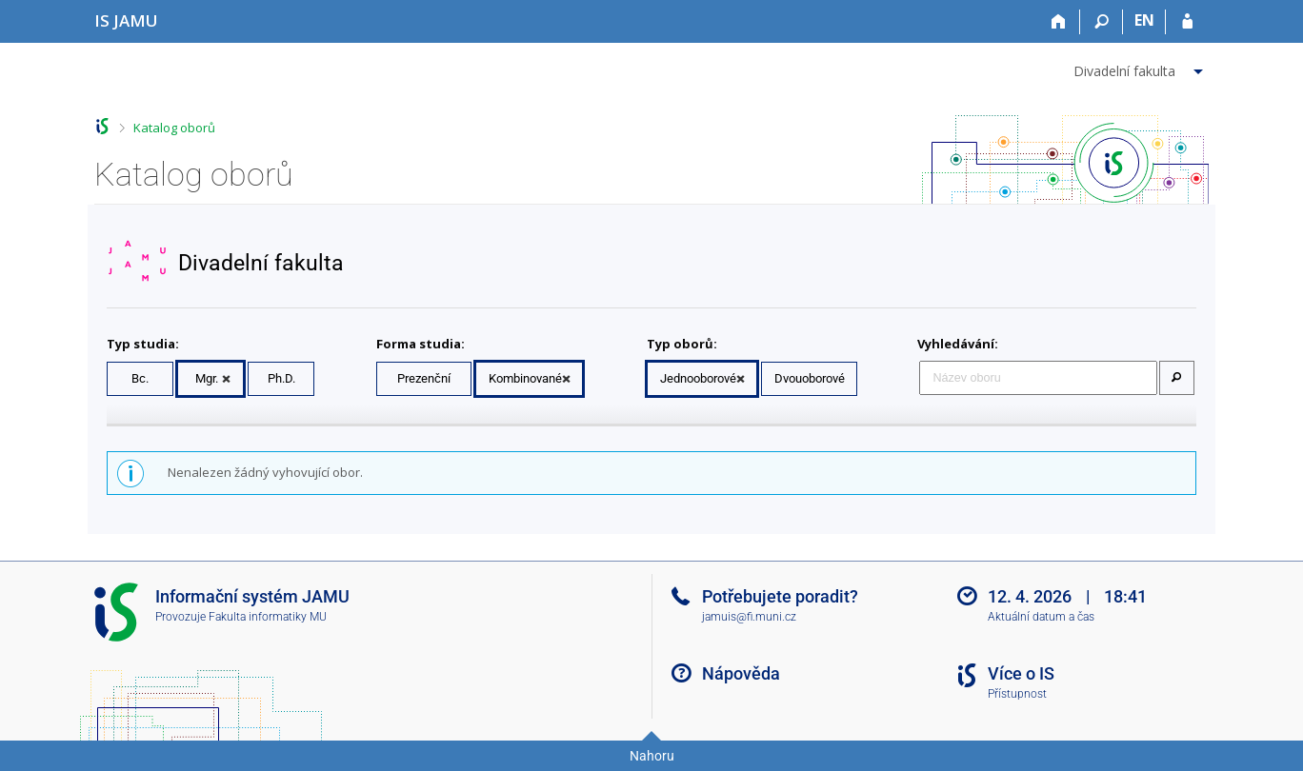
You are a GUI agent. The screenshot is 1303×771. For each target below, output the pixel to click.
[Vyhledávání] (1101, 22)
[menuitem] (1140, 67)
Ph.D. (281, 378)
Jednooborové (698, 378)
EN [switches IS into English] (1144, 20)
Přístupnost (1017, 694)
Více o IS (1021, 673)
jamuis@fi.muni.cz (749, 616)
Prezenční (424, 378)
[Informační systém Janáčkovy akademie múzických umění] (126, 20)
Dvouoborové (809, 378)
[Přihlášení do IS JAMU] (1187, 22)
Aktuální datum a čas (1041, 616)
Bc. (140, 378)
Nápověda (741, 673)
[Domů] (1058, 22)
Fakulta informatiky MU (268, 616)
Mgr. (206, 378)
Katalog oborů (174, 127)
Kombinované (525, 378)
